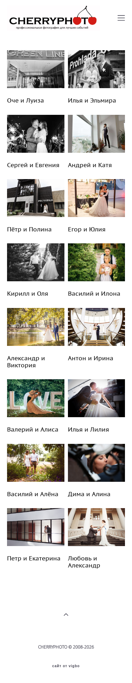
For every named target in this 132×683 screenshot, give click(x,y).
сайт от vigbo (66, 666)
